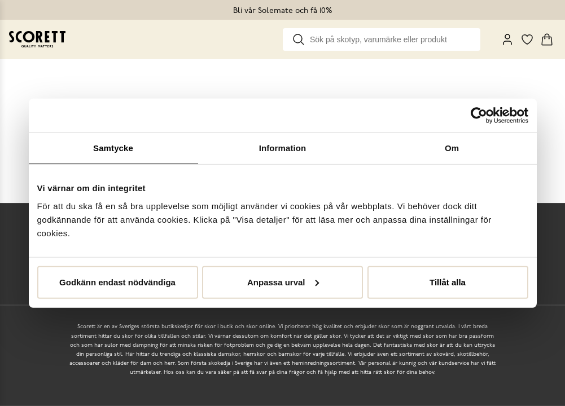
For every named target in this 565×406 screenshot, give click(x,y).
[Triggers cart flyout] (547, 39)
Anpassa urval (283, 281)
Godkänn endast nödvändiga (117, 281)
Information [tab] (282, 148)
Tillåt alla (448, 281)
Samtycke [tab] (113, 148)
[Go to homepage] (37, 39)
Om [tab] (452, 148)
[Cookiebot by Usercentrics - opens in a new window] (479, 115)
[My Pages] (507, 39)
